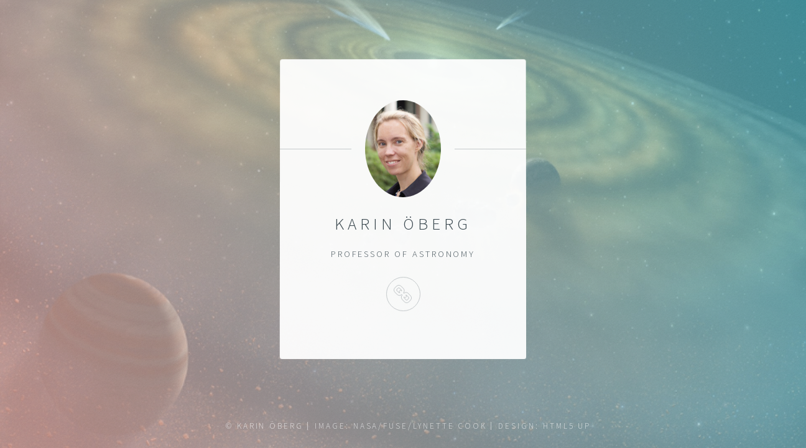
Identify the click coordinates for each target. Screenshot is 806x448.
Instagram (403, 294)
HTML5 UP (567, 426)
